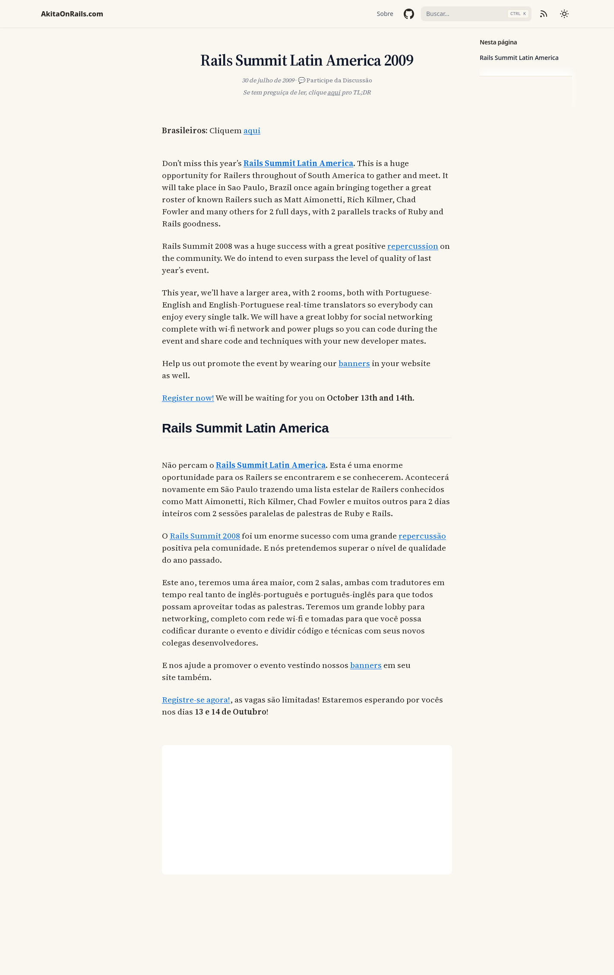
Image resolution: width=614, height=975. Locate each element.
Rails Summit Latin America (519, 57)
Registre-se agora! (196, 699)
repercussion (412, 245)
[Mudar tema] (564, 13)
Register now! (188, 397)
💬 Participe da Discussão (335, 80)
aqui (333, 92)
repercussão (422, 535)
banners (354, 363)
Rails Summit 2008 (205, 535)
